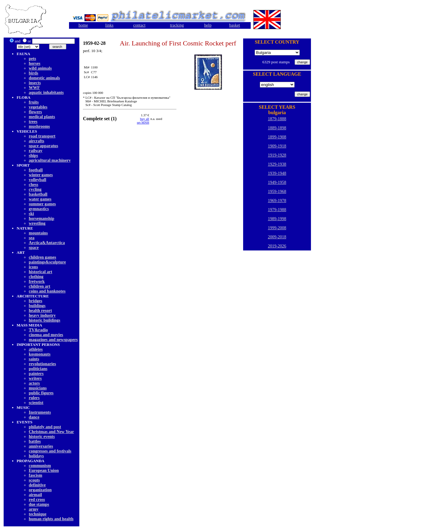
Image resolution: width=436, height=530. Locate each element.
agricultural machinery (50, 160)
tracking (177, 25)
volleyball (37, 179)
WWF (34, 87)
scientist (36, 402)
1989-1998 (277, 219)
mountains (38, 233)
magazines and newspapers (53, 339)
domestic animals (44, 78)
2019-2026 (277, 246)
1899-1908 (277, 137)
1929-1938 (277, 164)
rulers (34, 398)
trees (33, 121)
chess (33, 184)
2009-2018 (277, 237)
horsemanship (41, 218)
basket (234, 25)
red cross (37, 499)
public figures (41, 393)
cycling (35, 189)
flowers (35, 112)
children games (42, 257)
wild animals (40, 68)
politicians (38, 368)
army (33, 509)
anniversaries (41, 446)
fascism (35, 475)
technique (37, 514)
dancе (34, 417)
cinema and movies (46, 335)
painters (36, 373)
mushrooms (39, 126)
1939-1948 (277, 173)
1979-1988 (277, 209)
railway (35, 150)
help (207, 25)
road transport (42, 136)
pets (32, 58)
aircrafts (36, 141)
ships (33, 155)
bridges (35, 301)
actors (34, 383)
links (109, 25)
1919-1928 (277, 155)
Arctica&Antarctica (47, 242)
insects (35, 83)
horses (34, 63)
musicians (38, 388)
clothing (36, 276)
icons (33, 267)
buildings (37, 305)
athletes (36, 349)
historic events (42, 436)
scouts (34, 480)
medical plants (42, 116)
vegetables (38, 107)
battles (35, 441)
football (36, 170)
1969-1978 (277, 200)
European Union (44, 470)
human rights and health (51, 519)
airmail (35, 494)
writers (35, 378)
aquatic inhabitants (46, 92)
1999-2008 (277, 228)
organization (40, 490)
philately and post (45, 427)
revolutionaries (42, 364)
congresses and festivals (50, 451)
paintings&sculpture (47, 262)
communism (40, 465)
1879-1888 (277, 119)
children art (39, 286)
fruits (34, 102)
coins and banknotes (47, 291)
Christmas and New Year (51, 431)
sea (32, 238)
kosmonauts (40, 354)
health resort (40, 310)
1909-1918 (277, 146)
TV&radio (38, 330)
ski (31, 213)
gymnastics (39, 209)
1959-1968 (277, 191)
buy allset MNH (143, 120)
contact (139, 25)
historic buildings (44, 320)
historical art (40, 272)
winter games (41, 175)
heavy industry (42, 315)
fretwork (37, 281)
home (83, 25)
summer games (42, 204)
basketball (38, 194)
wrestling (37, 223)
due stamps (39, 504)
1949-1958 (277, 182)
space (34, 247)
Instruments (40, 412)
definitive (37, 485)
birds (33, 73)
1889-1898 (277, 128)
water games (40, 199)
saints (34, 359)
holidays (36, 456)
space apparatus (43, 146)
